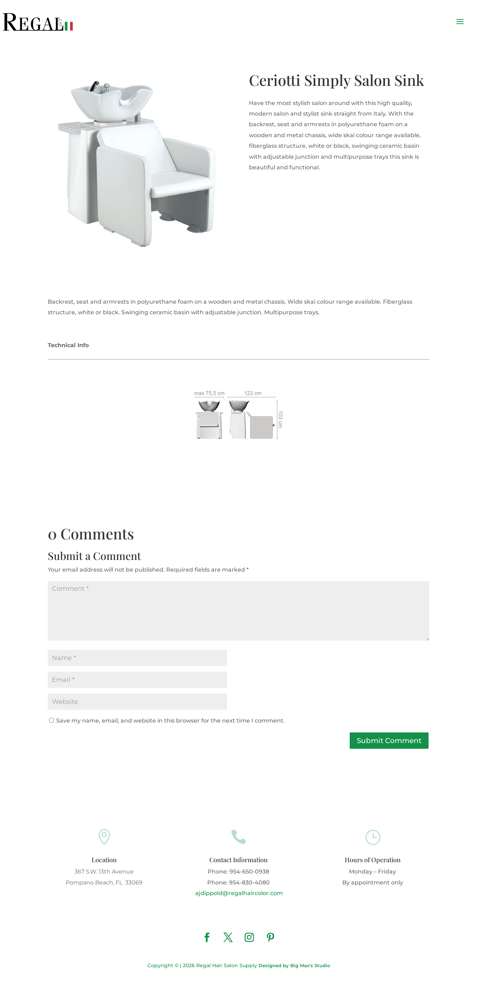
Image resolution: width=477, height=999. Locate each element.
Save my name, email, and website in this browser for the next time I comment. (170, 720)
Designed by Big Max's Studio (294, 965)
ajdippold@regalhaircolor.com (238, 893)
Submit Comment (389, 740)
